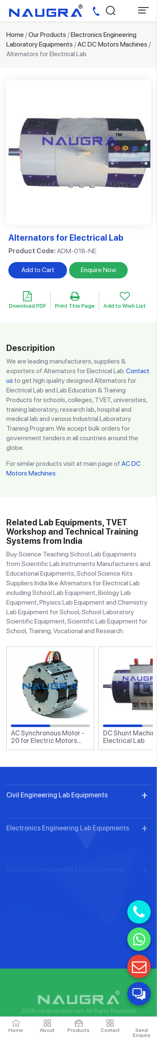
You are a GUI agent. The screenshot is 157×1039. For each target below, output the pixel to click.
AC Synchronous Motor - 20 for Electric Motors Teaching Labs (48, 737)
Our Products (47, 35)
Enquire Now (98, 270)
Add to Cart (37, 270)
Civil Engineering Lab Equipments (57, 819)
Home (15, 35)
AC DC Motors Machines (112, 44)
